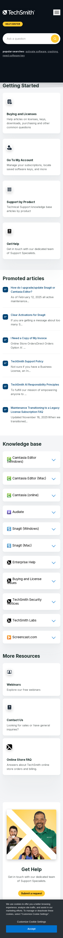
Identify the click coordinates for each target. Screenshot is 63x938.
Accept (32, 928)
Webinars (14, 684)
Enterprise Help (23, 562)
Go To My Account (20, 160)
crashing (53, 51)
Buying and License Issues (24, 581)
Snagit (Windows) (25, 529)
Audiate (18, 512)
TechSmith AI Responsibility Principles (35, 384)
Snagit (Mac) (22, 545)
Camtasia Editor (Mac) (29, 478)
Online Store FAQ (19, 759)
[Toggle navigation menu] (56, 12)
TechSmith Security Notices (24, 602)
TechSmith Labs (24, 620)
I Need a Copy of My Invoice (29, 338)
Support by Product (21, 202)
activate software (36, 51)
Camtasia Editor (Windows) (21, 459)
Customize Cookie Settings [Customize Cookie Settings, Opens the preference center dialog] (31, 921)
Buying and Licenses (22, 114)
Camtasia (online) (25, 495)
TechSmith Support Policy (27, 361)
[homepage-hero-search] (31, 38)
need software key (14, 55)
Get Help (13, 244)
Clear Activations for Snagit (28, 315)
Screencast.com (24, 637)
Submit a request (31, 893)
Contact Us (15, 720)
